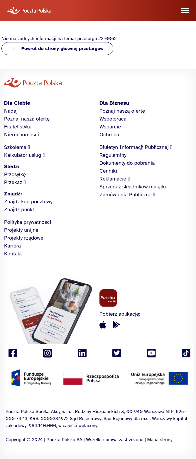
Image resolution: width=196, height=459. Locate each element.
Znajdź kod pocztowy (28, 201)
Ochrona (109, 134)
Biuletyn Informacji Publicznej (134, 147)
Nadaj (11, 111)
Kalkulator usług (22, 155)
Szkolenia (15, 147)
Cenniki (108, 171)
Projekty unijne (21, 230)
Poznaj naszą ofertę (27, 119)
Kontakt (13, 253)
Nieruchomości (21, 134)
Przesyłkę (15, 174)
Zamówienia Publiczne (125, 194)
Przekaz (13, 182)
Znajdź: (13, 193)
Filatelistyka (17, 126)
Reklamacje (112, 179)
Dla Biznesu (114, 103)
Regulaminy (112, 155)
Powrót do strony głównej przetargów (62, 48)
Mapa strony (159, 440)
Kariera (12, 246)
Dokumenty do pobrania (127, 163)
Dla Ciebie (17, 103)
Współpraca (112, 119)
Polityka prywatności (27, 222)
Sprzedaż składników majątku (133, 186)
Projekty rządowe (23, 238)
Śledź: (11, 166)
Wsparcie (110, 126)
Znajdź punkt (19, 209)
